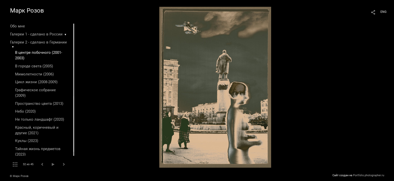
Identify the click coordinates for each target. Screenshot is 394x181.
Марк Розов (27, 10)
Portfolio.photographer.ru (368, 175)
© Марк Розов (19, 176)
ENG (383, 12)
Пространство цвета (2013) (39, 103)
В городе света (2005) (34, 66)
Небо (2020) (25, 111)
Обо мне (17, 26)
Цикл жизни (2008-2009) (36, 82)
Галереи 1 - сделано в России (36, 34)
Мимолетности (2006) (34, 74)
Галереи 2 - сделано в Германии (38, 42)
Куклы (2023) (26, 141)
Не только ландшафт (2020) (39, 119)
